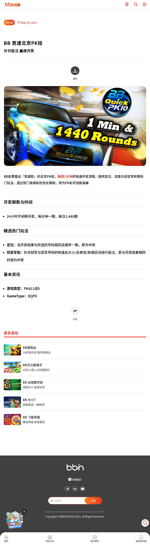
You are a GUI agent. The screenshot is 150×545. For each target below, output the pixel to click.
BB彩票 (9, 22)
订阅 (93, 500)
